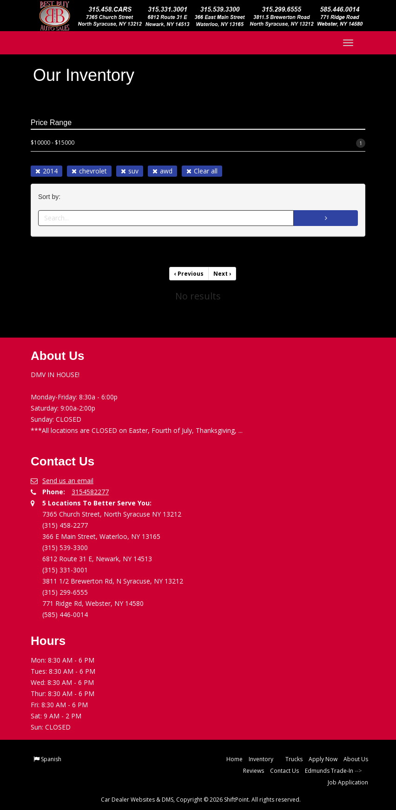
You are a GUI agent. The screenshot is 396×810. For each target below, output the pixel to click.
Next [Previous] (222, 274)
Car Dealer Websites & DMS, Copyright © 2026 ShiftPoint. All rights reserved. (201, 799)
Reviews (253, 771)
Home (234, 759)
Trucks (294, 759)
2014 (46, 170)
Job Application (348, 782)
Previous (189, 274)
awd (162, 170)
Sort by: (51, 196)
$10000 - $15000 (198, 143)
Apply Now (323, 759)
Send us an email (67, 480)
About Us (355, 759)
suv (130, 170)
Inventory (264, 759)
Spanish (51, 759)
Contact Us (284, 771)
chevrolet (89, 170)
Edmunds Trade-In (329, 771)
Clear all (202, 170)
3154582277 (90, 491)
